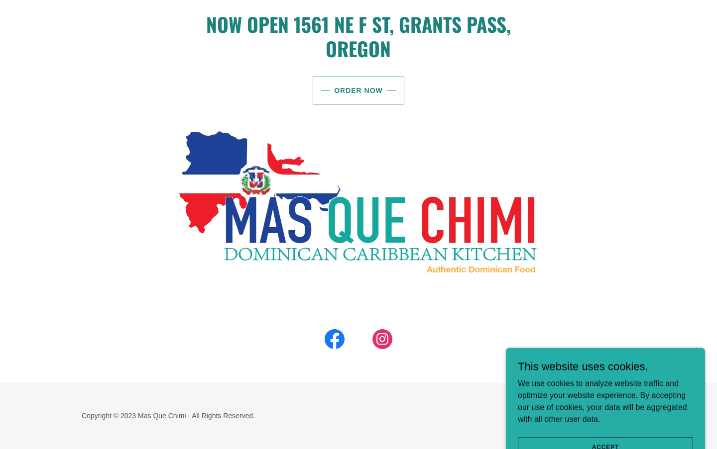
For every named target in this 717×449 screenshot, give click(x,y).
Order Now (358, 90)
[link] (334, 341)
